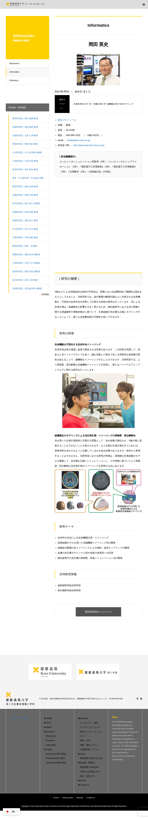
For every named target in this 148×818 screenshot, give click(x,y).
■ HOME (48, 718)
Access (56, 798)
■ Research (49, 732)
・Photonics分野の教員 (54, 758)
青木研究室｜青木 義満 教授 (26, 118)
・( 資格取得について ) (88, 749)
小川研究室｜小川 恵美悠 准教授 (28, 152)
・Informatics (50, 745)
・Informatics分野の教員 (55, 763)
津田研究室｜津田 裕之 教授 (26, 220)
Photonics (14, 80)
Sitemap (80, 798)
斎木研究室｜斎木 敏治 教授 (26, 169)
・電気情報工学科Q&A (88, 767)
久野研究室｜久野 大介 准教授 (27, 263)
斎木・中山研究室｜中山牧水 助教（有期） (28, 179)
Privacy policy (67, 798)
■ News (47, 723)
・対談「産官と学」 (87, 776)
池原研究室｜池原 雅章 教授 (26, 127)
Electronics (15, 63)
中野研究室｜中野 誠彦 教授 (26, 237)
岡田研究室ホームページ (98, 612)
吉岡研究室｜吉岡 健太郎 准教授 (28, 288)
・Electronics (50, 736)
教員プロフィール (67, 120)
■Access (82, 781)
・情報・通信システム (88, 745)
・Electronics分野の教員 (55, 754)
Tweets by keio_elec (19, 718)
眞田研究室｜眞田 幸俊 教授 (26, 186)
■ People (48, 749)
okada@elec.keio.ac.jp (78, 140)
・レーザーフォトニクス (89, 727)
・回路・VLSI (84, 740)
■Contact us (83, 785)
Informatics (15, 72)
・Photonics (49, 740)
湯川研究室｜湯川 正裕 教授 (26, 280)
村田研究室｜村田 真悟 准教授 (27, 271)
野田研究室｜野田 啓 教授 (25, 246)
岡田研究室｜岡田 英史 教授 (26, 144)
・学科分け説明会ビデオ (89, 772)
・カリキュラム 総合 (88, 723)
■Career (81, 754)
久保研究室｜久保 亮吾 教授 (26, 161)
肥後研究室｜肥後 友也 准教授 (27, 254)
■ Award (47, 727)
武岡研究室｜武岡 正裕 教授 (26, 195)
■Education (83, 718)
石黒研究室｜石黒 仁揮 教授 (26, 135)
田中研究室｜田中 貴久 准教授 (27, 203)
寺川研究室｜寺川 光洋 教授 (26, 229)
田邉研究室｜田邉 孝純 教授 (26, 212)
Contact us (91, 798)
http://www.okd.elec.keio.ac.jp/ (88, 145)
